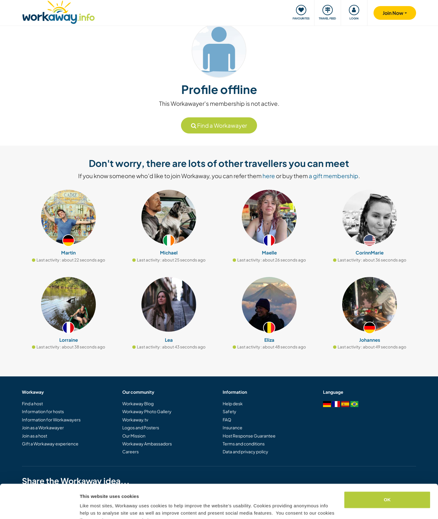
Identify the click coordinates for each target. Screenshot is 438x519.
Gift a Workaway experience (50, 443)
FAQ (227, 419)
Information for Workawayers (51, 419)
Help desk (233, 403)
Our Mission (133, 435)
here (268, 175)
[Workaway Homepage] (58, 11)
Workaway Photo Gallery (147, 411)
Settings (89, 507)
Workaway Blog (138, 403)
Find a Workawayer (219, 125)
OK (387, 469)
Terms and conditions (244, 443)
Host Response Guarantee (249, 435)
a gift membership (333, 175)
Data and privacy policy (245, 451)
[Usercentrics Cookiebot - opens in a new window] (39, 507)
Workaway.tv (135, 419)
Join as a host (34, 435)
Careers (130, 451)
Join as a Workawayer (43, 427)
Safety (229, 411)
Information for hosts (43, 411)
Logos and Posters (140, 427)
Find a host (32, 403)
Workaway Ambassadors (147, 443)
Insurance (232, 427)
